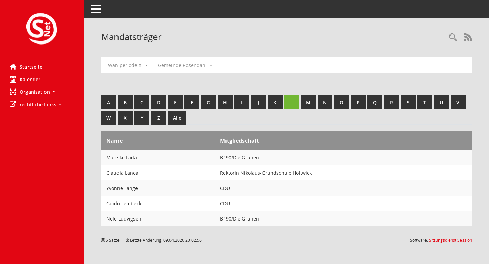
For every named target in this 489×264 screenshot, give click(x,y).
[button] (42, 92)
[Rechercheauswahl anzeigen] (453, 37)
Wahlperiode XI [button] (129, 65)
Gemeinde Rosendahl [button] (186, 65)
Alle (178, 118)
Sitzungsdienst (450, 240)
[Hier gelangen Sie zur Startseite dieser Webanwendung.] (42, 29)
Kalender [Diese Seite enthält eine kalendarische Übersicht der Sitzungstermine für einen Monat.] (25, 79)
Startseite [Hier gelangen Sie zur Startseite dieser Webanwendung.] (26, 66)
